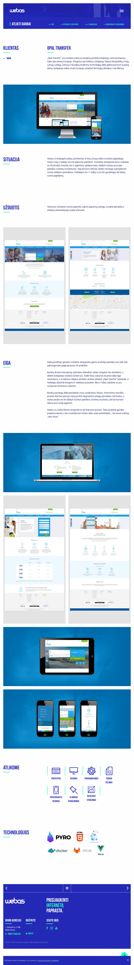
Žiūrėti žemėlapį (14, 877)
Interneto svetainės (71, 24)
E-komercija (92, 24)
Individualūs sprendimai (115, 24)
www (9, 58)
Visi (52, 24)
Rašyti (30, 876)
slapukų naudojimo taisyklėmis (48, 960)
